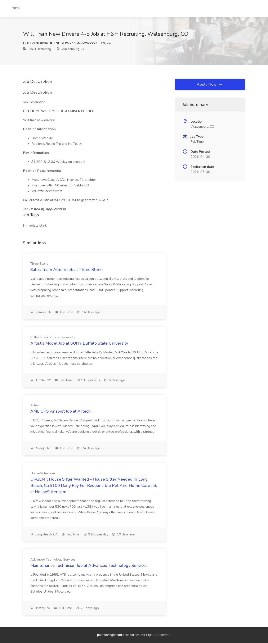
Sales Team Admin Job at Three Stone (66, 269)
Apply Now (210, 84)
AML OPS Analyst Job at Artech (60, 411)
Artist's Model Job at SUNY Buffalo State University (79, 343)
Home (16, 7)
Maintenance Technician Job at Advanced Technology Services (89, 565)
